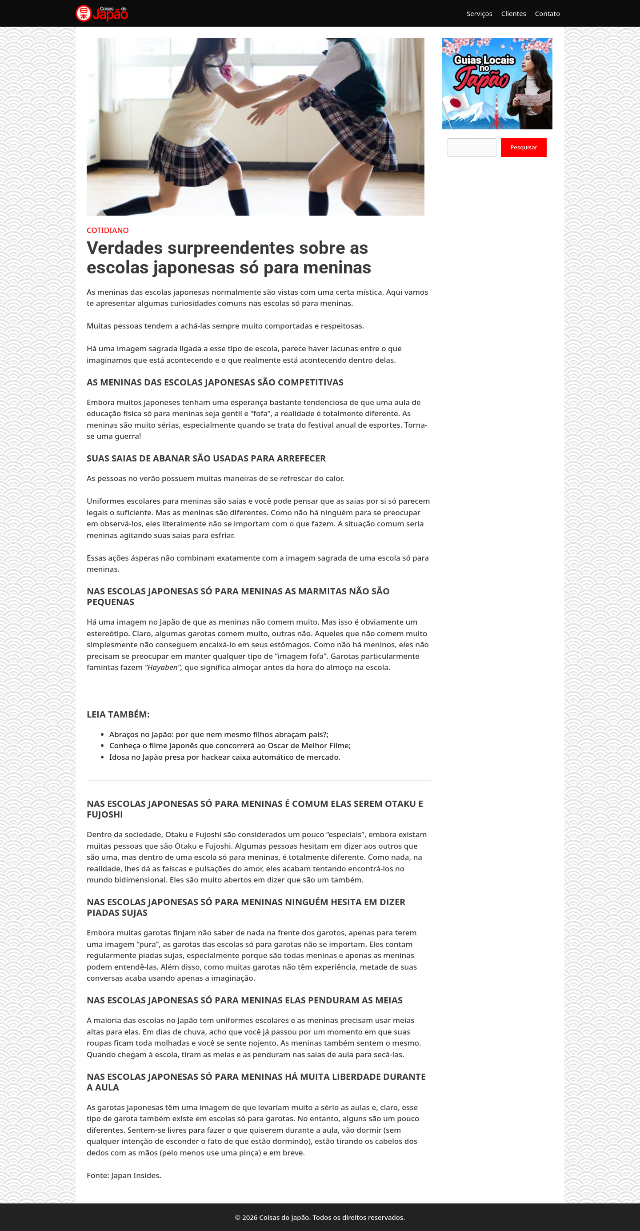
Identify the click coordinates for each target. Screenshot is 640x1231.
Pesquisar (523, 147)
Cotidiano (108, 230)
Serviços (479, 13)
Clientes (513, 13)
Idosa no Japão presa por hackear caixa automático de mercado (224, 757)
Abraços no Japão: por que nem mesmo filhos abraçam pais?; (218, 734)
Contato (547, 13)
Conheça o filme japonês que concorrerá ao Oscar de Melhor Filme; (230, 745)
